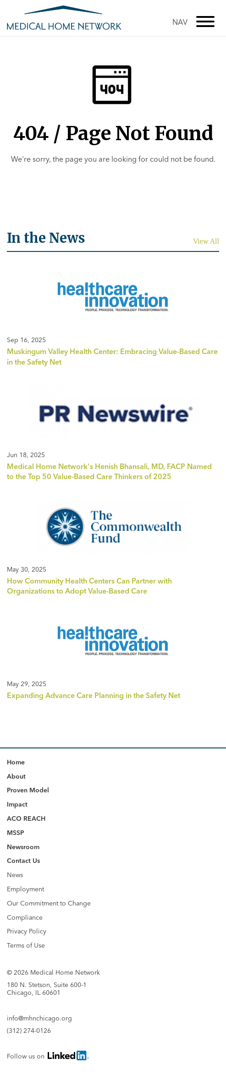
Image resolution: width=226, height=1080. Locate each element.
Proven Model (28, 790)
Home (16, 762)
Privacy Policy (26, 931)
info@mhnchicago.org (39, 1018)
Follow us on (47, 1055)
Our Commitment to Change (49, 903)
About (16, 776)
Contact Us (23, 860)
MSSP (15, 833)
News (15, 875)
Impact (17, 804)
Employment (25, 889)
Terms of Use (26, 945)
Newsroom (23, 847)
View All (206, 241)
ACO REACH (26, 818)
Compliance (25, 917)
